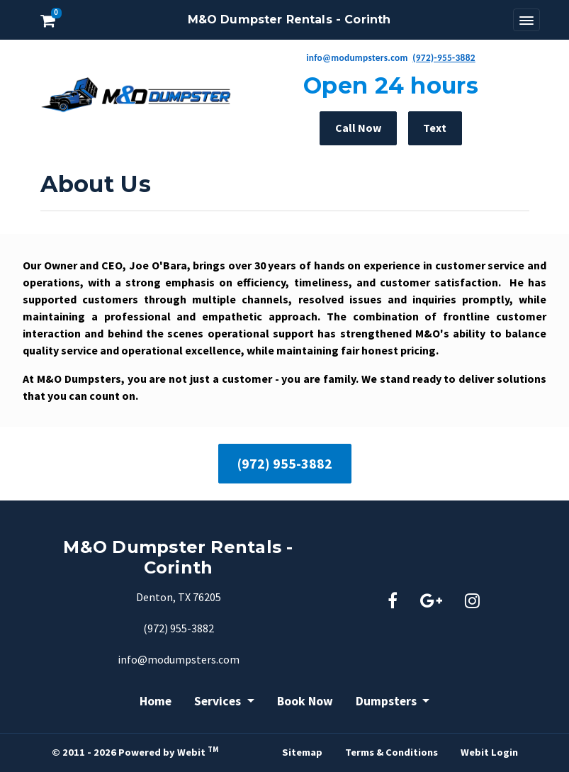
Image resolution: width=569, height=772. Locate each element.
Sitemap (302, 752)
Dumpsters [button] (387, 701)
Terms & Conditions (391, 752)
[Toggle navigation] (526, 20)
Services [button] (219, 701)
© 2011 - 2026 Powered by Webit (135, 751)
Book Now (305, 701)
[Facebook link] (392, 601)
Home (155, 701)
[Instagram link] (472, 601)
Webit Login (489, 752)
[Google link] (431, 601)
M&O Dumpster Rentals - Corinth (289, 19)
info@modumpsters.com (179, 659)
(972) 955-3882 (284, 463)
